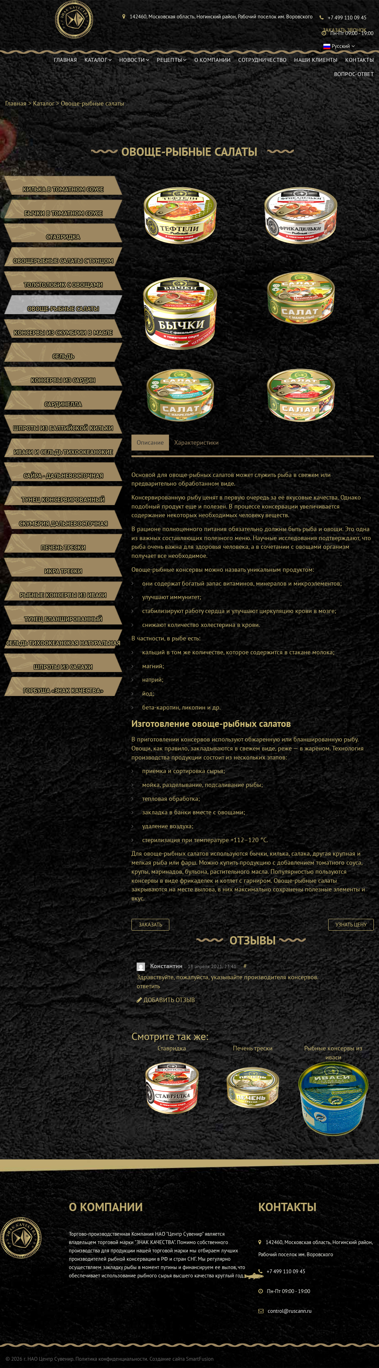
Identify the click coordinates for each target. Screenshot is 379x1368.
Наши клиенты (315, 59)
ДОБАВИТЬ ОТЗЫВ (166, 1000)
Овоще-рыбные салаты (63, 311)
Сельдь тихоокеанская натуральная (63, 651)
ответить (148, 986)
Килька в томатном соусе (63, 190)
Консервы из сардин (63, 384)
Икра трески (63, 578)
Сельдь (63, 360)
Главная (65, 59)
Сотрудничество (262, 59)
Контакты (359, 59)
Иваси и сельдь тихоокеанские (63, 457)
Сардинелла (63, 408)
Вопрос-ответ (354, 73)
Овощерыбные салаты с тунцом (63, 263)
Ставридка (63, 238)
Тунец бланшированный (63, 627)
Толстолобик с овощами (63, 287)
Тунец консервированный (63, 506)
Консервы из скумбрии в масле (63, 335)
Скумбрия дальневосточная (63, 530)
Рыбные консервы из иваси (63, 603)
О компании (212, 59)
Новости (134, 60)
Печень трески (63, 554)
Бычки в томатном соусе (63, 214)
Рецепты (171, 60)
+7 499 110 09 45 (286, 1271)
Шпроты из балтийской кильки (63, 433)
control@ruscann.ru (290, 1311)
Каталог (98, 60)
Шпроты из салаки (63, 676)
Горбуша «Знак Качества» (63, 700)
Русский (334, 46)
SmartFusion (199, 1359)
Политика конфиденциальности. (111, 1359)
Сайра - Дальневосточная (63, 481)
